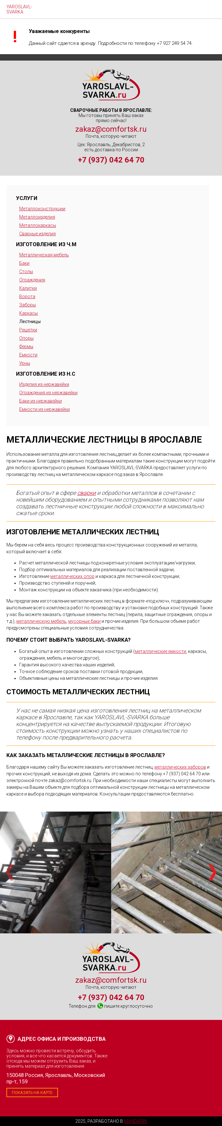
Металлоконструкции (42, 208)
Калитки (28, 288)
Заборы (27, 304)
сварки (86, 492)
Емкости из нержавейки (44, 409)
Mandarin (135, 1121)
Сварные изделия (37, 233)
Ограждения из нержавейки (48, 392)
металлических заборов (180, 767)
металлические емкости (160, 651)
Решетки (28, 329)
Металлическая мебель (44, 254)
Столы (26, 271)
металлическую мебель (41, 621)
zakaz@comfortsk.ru (111, 129)
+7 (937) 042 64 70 (111, 159)
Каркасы (28, 313)
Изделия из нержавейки (44, 384)
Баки (24, 263)
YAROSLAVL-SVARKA (19, 9)
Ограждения (32, 279)
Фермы (26, 346)
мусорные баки (84, 621)
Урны (24, 363)
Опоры (26, 338)
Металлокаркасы (37, 225)
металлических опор (72, 576)
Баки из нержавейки (40, 401)
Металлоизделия (37, 217)
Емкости (28, 354)
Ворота (27, 296)
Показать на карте (32, 1092)
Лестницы (30, 321)
